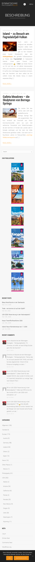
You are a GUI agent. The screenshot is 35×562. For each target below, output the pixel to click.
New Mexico (7, 504)
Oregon (5, 508)
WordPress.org (6, 547)
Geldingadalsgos (8, 56)
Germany (6, 443)
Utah (4, 513)
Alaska (5, 482)
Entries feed (6, 538)
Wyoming (6, 521)
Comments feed (7, 542)
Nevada (5, 499)
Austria (5, 438)
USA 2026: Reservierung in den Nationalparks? (16, 314)
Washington (6, 517)
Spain (5, 456)
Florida (5, 495)
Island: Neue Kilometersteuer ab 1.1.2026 (14, 327)
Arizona (5, 486)
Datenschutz (21, 558)
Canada (4, 430)
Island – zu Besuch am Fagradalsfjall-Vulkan (16, 35)
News (4, 460)
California (6, 491)
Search (25, 4)
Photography (6, 473)
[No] (33, 556)
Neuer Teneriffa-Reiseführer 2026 (12, 321)
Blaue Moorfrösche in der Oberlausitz (13, 302)
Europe (4, 434)
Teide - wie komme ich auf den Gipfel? (13, 308)
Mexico (5, 469)
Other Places (6, 465)
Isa (27, 30)
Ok (9, 558)
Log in (4, 534)
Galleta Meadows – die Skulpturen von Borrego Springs (16, 100)
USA (3, 478)
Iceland (5, 447)
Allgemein (5, 425)
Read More (7, 83)
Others (5, 451)
